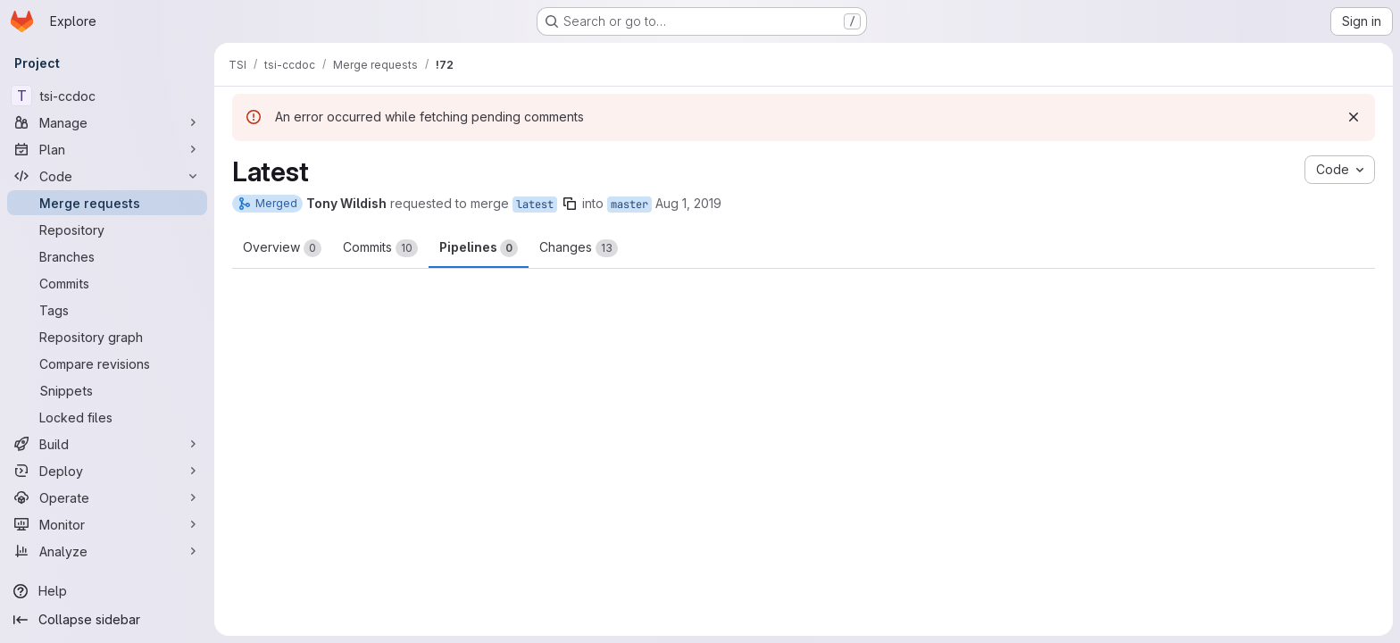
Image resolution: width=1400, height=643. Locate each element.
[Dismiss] (1353, 117)
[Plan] (107, 149)
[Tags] (107, 309)
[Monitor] (107, 524)
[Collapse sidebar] (107, 619)
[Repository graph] (107, 336)
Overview (282, 248)
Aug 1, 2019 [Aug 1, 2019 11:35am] (688, 203)
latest (535, 204)
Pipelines (478, 248)
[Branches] (107, 256)
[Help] (107, 591)
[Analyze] (107, 551)
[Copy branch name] (569, 203)
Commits (380, 248)
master (629, 204)
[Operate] (107, 497)
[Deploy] (107, 470)
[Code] (107, 175)
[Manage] (107, 122)
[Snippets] (107, 390)
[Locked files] (107, 417)
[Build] (107, 443)
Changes (578, 248)
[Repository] (107, 229)
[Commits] (107, 283)
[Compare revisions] (107, 363)
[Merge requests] (107, 202)
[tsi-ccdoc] (107, 95)
